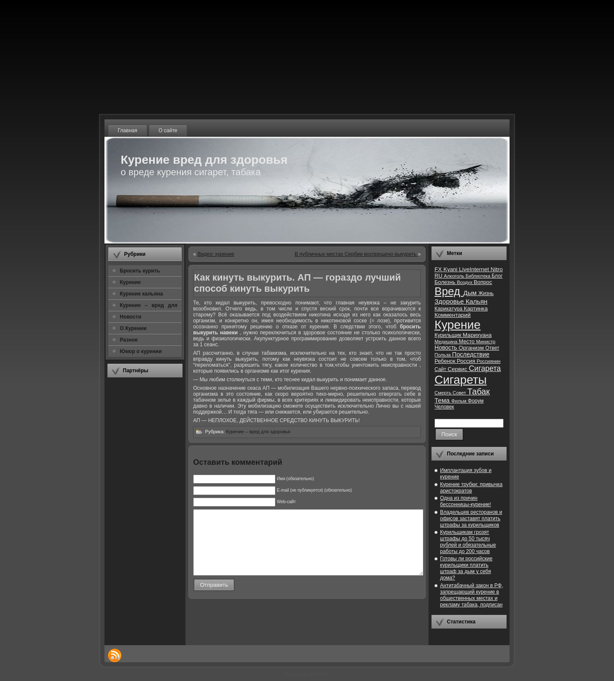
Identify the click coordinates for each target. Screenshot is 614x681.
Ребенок (445, 361)
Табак (478, 391)
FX (438, 269)
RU (439, 275)
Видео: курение (215, 254)
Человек (444, 407)
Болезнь (445, 282)
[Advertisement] (145, 511)
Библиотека (479, 275)
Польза (443, 354)
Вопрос (483, 282)
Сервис (458, 369)
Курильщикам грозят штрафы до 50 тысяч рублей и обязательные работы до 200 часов (468, 541)
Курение (457, 324)
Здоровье (450, 301)
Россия (467, 361)
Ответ (492, 348)
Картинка (476, 308)
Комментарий (452, 315)
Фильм (460, 400)
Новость (446, 348)
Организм (472, 348)
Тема (443, 400)
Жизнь (486, 293)
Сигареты (460, 379)
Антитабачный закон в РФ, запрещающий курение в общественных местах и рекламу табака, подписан (471, 595)
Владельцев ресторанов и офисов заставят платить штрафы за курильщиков (471, 518)
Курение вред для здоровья (204, 159)
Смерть (443, 392)
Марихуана (477, 335)
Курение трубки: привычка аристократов (471, 487)
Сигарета (485, 368)
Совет (460, 392)
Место (467, 341)
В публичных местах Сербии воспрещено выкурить (356, 254)
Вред (448, 291)
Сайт (441, 369)
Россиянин (489, 361)
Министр (485, 341)
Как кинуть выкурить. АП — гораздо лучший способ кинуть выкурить (297, 283)
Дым (470, 292)
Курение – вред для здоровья (258, 431)
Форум (476, 401)
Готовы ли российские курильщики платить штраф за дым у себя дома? (466, 568)
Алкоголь (455, 275)
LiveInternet (474, 269)
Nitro (497, 269)
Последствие (470, 354)
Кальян (476, 301)
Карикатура (449, 309)
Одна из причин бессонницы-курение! (465, 501)
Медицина (446, 341)
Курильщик (448, 335)
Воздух (465, 282)
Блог (497, 276)
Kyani (451, 269)
